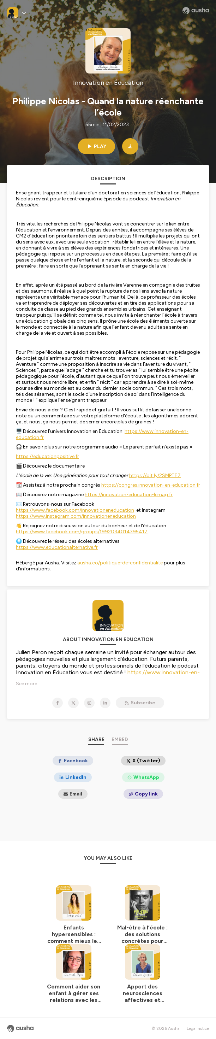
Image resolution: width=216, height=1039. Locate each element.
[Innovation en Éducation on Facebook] (57, 703)
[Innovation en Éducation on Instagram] (89, 703)
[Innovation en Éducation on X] (73, 703)
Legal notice (198, 1028)
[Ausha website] (195, 10)
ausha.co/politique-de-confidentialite (120, 563)
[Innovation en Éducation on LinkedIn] (105, 703)
